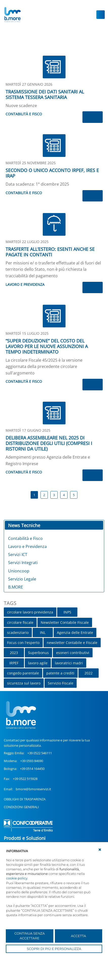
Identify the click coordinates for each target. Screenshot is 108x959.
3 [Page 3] (54, 495)
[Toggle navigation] (100, 14)
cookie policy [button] (16, 878)
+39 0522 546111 (39, 753)
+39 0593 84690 (31, 761)
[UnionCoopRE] (12, 14)
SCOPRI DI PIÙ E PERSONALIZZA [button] (54, 949)
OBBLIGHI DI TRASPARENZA (25, 799)
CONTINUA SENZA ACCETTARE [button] (29, 935)
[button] (100, 850)
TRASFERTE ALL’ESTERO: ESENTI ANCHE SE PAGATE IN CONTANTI (50, 252)
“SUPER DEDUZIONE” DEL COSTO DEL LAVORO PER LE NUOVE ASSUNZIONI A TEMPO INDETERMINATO (47, 346)
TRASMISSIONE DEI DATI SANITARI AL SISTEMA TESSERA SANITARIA (45, 94)
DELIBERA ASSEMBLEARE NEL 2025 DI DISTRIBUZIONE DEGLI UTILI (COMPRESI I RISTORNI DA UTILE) (49, 443)
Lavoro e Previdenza (25, 284)
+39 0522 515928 (25, 778)
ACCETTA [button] (78, 936)
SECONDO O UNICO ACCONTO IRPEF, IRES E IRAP (52, 173)
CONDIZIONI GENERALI (21, 807)
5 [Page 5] (74, 495)
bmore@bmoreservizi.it (33, 789)
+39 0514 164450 (32, 768)
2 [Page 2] (44, 495)
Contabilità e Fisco (24, 114)
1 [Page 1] (34, 495)
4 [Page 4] (64, 495)
